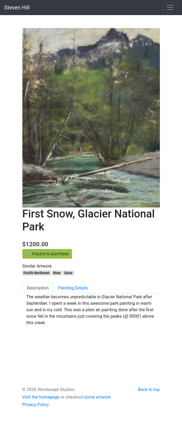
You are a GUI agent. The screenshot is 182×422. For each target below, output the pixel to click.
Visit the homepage (41, 397)
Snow (68, 273)
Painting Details (73, 287)
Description (38, 287)
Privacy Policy (35, 404)
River (57, 273)
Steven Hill (17, 7)
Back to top (149, 389)
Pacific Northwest (36, 273)
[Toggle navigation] (170, 7)
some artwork (97, 397)
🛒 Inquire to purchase (47, 253)
